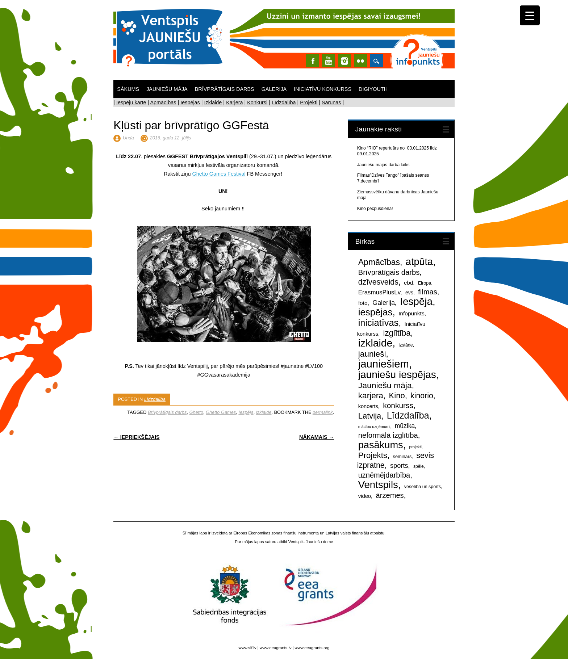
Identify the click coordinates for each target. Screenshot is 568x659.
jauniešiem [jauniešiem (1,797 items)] (383, 364)
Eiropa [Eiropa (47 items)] (424, 283)
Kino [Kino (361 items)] (397, 395)
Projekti (308, 102)
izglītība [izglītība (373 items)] (396, 332)
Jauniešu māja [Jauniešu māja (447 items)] (385, 385)
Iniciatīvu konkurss (322, 89)
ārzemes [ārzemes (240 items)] (390, 495)
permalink (323, 412)
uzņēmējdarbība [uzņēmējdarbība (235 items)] (384, 475)
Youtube (328, 60)
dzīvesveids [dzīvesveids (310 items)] (378, 282)
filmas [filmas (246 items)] (427, 292)
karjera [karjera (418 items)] (370, 395)
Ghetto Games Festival (219, 174)
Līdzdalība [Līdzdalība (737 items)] (408, 415)
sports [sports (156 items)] (399, 465)
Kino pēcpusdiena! (375, 208)
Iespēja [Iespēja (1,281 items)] (416, 301)
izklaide (264, 412)
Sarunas (331, 102)
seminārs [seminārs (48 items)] (402, 456)
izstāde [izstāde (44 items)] (406, 345)
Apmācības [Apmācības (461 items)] (379, 262)
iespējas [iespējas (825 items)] (375, 312)
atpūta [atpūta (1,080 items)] (419, 261)
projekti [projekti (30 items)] (415, 447)
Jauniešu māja (167, 89)
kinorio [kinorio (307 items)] (421, 395)
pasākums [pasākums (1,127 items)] (380, 444)
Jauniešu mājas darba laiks (383, 164)
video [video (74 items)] (364, 496)
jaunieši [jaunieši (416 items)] (372, 353)
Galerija (274, 89)
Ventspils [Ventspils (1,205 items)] (378, 484)
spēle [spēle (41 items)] (418, 466)
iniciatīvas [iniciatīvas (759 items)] (378, 323)
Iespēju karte (131, 102)
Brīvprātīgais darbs (224, 89)
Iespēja (245, 412)
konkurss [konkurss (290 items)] (398, 405)
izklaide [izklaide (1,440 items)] (375, 343)
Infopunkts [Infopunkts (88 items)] (411, 313)
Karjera (234, 102)
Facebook (312, 60)
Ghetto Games (221, 412)
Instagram (344, 60)
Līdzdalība (284, 102)
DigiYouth (373, 89)
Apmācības (163, 102)
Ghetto (196, 412)
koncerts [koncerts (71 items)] (368, 406)
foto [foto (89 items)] (363, 303)
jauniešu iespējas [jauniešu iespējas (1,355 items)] (397, 374)
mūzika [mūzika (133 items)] (405, 425)
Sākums (128, 89)
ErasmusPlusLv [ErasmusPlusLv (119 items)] (379, 292)
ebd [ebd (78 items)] (408, 283)
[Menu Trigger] (530, 15)
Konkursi (257, 102)
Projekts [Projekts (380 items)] (372, 455)
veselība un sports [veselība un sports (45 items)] (422, 486)
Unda (128, 137)
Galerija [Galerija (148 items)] (383, 302)
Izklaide (213, 102)
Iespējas (190, 102)
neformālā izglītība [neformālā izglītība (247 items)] (388, 435)
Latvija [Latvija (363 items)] (369, 415)
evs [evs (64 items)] (409, 292)
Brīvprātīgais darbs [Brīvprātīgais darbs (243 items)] (389, 272)
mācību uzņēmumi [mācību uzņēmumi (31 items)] (374, 426)
